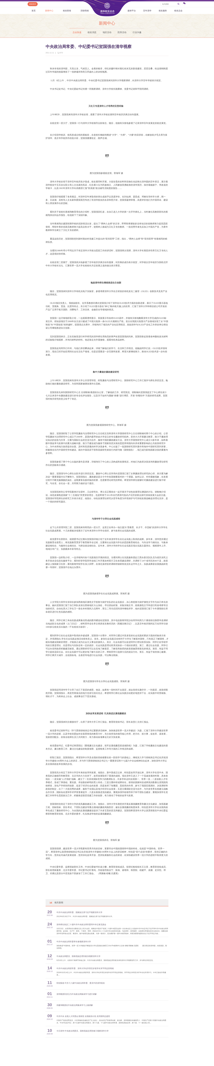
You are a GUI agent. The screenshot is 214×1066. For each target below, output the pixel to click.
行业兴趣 (137, 32)
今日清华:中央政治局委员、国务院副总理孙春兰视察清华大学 (83, 1031)
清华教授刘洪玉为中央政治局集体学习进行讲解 (77, 994)
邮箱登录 (32, 4)
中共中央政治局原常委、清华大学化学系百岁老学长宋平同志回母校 (85, 968)
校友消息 (92, 32)
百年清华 (147, 10)
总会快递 (77, 32)
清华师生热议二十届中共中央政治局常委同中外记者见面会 (81, 925)
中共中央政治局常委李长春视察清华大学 (74, 942)
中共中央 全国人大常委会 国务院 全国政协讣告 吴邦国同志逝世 (83, 1016)
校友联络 (67, 10)
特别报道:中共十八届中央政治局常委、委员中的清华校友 (81, 983)
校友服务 (163, 10)
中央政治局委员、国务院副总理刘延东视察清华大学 (78, 956)
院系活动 (122, 32)
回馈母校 (85, 10)
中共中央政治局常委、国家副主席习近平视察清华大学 (79, 912)
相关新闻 (56, 902)
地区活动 (107, 32)
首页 (34, 10)
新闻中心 (49, 10)
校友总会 (178, 10)
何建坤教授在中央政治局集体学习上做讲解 (75, 1005)
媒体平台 (132, 10)
